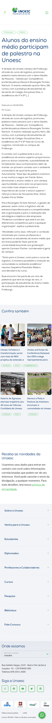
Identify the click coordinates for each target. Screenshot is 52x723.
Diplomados (11, 553)
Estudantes (11, 539)
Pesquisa (9, 596)
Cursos (8, 582)
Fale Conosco (12, 624)
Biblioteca (10, 610)
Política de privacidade (10, 713)
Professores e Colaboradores (21, 568)
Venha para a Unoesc (17, 525)
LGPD (25, 713)
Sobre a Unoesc (13, 511)
